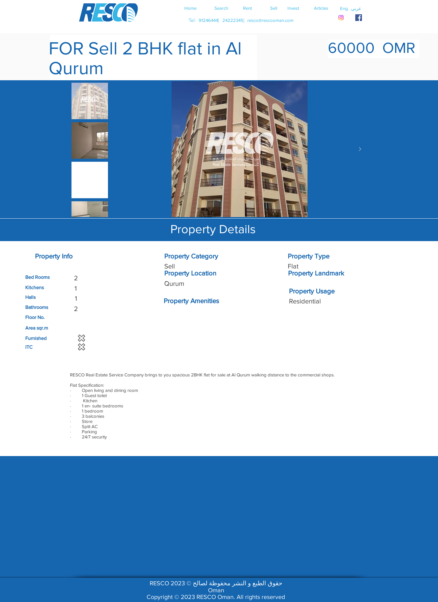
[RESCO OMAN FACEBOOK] (358, 17)
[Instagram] (341, 17)
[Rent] (247, 7)
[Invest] (293, 7)
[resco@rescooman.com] (270, 20)
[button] (356, 8)
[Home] (190, 7)
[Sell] (273, 7)
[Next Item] (360, 149)
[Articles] (321, 7)
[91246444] (208, 20)
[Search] (221, 7)
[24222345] (232, 20)
